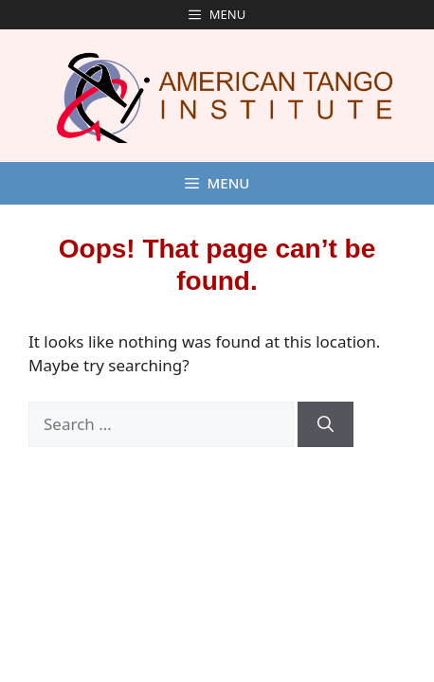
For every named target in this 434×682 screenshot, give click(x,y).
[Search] (325, 424)
